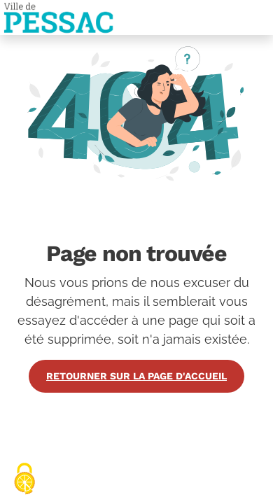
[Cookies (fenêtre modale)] (24, 480)
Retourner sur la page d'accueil (136, 376)
